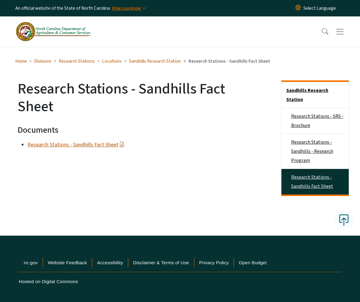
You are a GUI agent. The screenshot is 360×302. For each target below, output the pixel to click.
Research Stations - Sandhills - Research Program (312, 151)
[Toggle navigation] (345, 31)
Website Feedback (67, 262)
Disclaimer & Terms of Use (161, 262)
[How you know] (128, 8)
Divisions (42, 61)
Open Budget (253, 262)
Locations (112, 61)
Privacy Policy (214, 262)
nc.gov (31, 262)
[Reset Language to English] (298, 8)
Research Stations (77, 61)
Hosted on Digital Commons (48, 281)
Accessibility (110, 262)
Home (21, 61)
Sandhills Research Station (155, 61)
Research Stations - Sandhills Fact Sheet (75, 145)
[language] (319, 8)
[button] (321, 31)
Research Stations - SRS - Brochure (317, 121)
